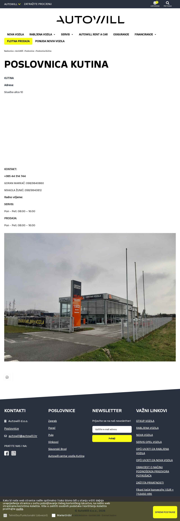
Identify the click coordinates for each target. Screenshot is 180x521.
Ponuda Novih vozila (49, 41)
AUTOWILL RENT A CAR (93, 34)
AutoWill (19, 51)
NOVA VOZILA (15, 34)
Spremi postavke (165, 512)
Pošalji (112, 438)
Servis (67, 34)
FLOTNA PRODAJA (18, 41)
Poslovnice (29, 51)
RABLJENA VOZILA (42, 34)
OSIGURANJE (121, 34)
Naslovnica (9, 51)
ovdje (19, 509)
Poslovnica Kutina (43, 51)
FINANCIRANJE (145, 34)
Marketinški (64, 515)
